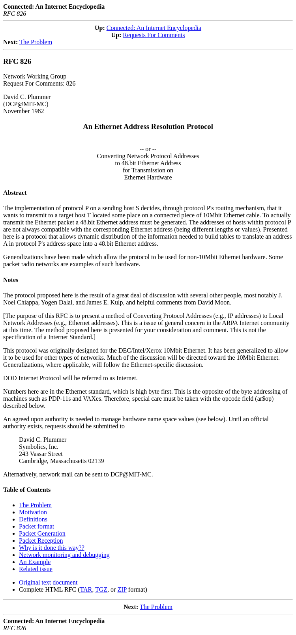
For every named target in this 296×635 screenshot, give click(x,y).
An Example (35, 561)
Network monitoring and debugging (64, 554)
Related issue (35, 569)
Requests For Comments (154, 35)
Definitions (33, 519)
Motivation (33, 512)
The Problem (35, 42)
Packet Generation (42, 533)
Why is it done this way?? (51, 547)
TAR (86, 589)
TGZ (101, 589)
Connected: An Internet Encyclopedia (154, 27)
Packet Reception (41, 540)
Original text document (48, 582)
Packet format (36, 526)
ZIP (121, 589)
